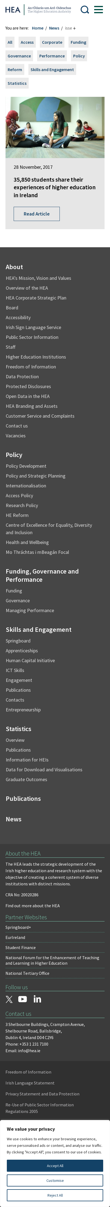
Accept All (55, 1165)
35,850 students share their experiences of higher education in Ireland (55, 187)
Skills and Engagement (52, 69)
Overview (15, 740)
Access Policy (19, 495)
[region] (55, 1163)
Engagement (19, 680)
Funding (78, 42)
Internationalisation (26, 485)
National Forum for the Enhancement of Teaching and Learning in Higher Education (52, 960)
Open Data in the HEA (28, 396)
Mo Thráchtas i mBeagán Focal (37, 552)
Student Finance (20, 947)
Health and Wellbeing (27, 542)
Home (37, 28)
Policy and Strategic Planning (36, 476)
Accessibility (18, 317)
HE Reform (17, 515)
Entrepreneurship (23, 709)
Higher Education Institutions (36, 357)
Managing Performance (30, 610)
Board (12, 307)
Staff (10, 347)
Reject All (55, 1195)
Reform (15, 69)
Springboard (18, 641)
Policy (79, 56)
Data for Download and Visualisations (44, 769)
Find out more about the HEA (32, 905)
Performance (52, 56)
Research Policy (22, 505)
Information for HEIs (27, 760)
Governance (19, 56)
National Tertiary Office (27, 973)
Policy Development (26, 466)
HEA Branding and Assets (32, 406)
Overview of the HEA (27, 288)
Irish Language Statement (30, 1083)
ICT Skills (15, 670)
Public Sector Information (32, 337)
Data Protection (22, 376)
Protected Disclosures (28, 386)
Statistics (17, 83)
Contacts (15, 700)
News (54, 28)
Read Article (37, 214)
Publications (18, 690)
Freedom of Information (31, 366)
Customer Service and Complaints (40, 416)
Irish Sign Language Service (33, 327)
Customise (55, 1180)
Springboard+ (18, 927)
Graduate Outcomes (26, 779)
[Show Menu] (99, 10)
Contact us (17, 426)
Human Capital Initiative (30, 660)
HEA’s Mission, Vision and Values (38, 278)
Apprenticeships (22, 650)
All (10, 42)
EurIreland (15, 937)
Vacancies (16, 435)
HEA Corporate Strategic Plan (36, 298)
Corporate (52, 42)
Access (27, 42)
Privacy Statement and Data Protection (42, 1094)
